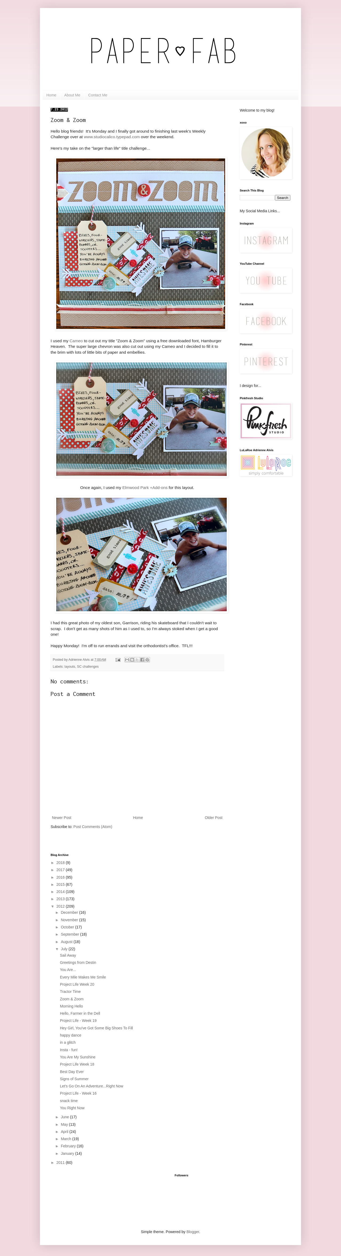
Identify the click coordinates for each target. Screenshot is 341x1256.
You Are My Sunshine (77, 1057)
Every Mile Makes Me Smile (83, 977)
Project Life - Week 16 (78, 1093)
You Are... (68, 970)
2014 (61, 892)
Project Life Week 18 (77, 1064)
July (64, 949)
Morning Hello (71, 1006)
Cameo (76, 341)
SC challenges (88, 666)
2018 (61, 863)
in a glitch (68, 1042)
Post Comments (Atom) (93, 827)
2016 (61, 877)
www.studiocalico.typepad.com (112, 136)
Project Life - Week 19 (78, 1020)
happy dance (70, 1035)
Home (51, 95)
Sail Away (68, 955)
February (69, 1146)
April (65, 1131)
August (67, 942)
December (70, 912)
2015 (61, 884)
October (68, 927)
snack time (69, 1101)
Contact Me (97, 95)
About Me (72, 95)
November (70, 920)
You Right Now (72, 1108)
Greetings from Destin (78, 962)
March (66, 1139)
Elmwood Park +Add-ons (145, 487)
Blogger (192, 1232)
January (68, 1153)
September (70, 934)
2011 (61, 1162)
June (65, 1117)
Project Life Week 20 (77, 984)
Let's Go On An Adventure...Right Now (91, 1086)
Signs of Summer (74, 1079)
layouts (69, 666)
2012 (61, 906)
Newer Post (61, 817)
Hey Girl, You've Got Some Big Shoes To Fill (96, 1028)
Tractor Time (70, 991)
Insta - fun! (69, 1050)
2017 (61, 870)
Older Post (213, 817)
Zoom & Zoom (72, 999)
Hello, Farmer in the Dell (80, 1013)
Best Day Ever (72, 1072)
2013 (61, 899)
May (65, 1124)
